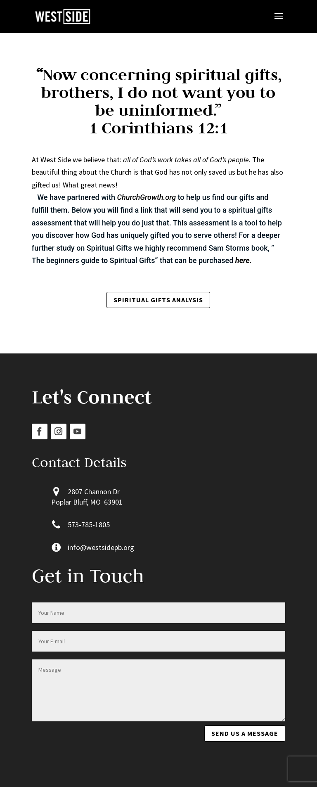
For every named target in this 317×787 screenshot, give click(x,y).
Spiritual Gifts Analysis (158, 300)
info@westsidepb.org (101, 547)
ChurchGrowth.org (146, 197)
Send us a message (244, 733)
